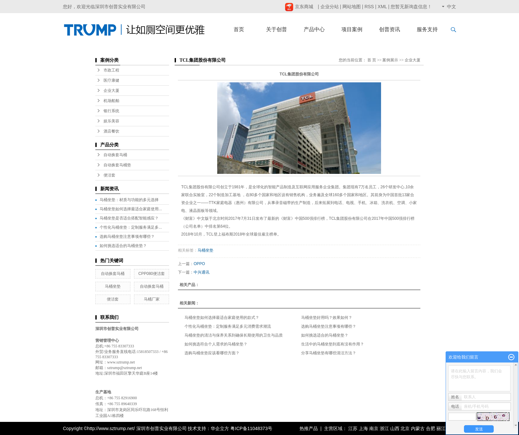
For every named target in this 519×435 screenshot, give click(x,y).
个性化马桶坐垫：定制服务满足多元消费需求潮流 (227, 326)
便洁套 (109, 175)
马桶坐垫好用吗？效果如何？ (326, 317)
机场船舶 (111, 100)
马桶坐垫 (113, 286)
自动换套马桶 (115, 155)
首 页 (371, 60)
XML (382, 6)
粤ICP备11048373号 (251, 428)
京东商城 (299, 6)
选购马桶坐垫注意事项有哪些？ (127, 236)
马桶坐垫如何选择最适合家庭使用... (131, 209)
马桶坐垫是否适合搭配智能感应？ (129, 218)
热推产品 (308, 428)
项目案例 (351, 29)
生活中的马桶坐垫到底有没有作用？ (332, 344)
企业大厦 (111, 90)
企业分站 (329, 6)
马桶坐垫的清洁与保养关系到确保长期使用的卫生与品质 (233, 335)
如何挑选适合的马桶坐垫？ (123, 245)
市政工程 (111, 70)
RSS (369, 6)
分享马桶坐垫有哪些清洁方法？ (328, 353)
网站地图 (351, 6)
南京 (373, 428)
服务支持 (427, 29)
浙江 (384, 428)
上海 (363, 428)
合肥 (430, 428)
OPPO (199, 263)
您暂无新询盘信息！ (411, 6)
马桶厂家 (152, 299)
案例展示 (390, 60)
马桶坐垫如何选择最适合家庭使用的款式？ (221, 317)
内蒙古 (418, 428)
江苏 (352, 428)
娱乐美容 (111, 121)
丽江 (441, 428)
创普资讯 (389, 29)
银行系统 (111, 111)
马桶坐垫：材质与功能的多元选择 (129, 199)
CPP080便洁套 (151, 273)
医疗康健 (111, 80)
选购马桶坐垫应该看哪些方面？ (212, 353)
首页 (239, 29)
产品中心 (314, 29)
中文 (451, 6)
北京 (405, 428)
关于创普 (276, 29)
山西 (394, 428)
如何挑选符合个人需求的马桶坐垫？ (215, 344)
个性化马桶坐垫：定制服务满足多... (131, 227)
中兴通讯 (201, 272)
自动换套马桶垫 (117, 165)
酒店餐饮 (111, 131)
